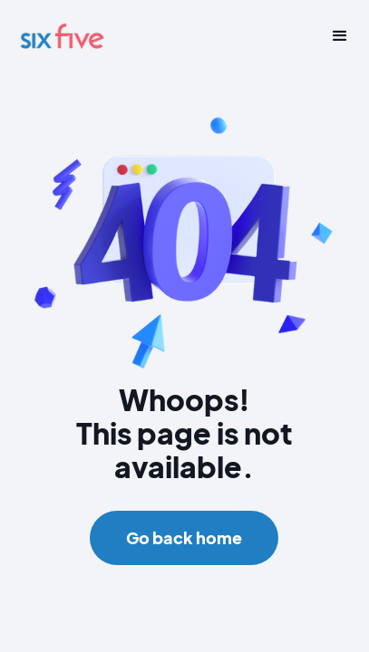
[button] (333, 36)
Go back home (184, 537)
